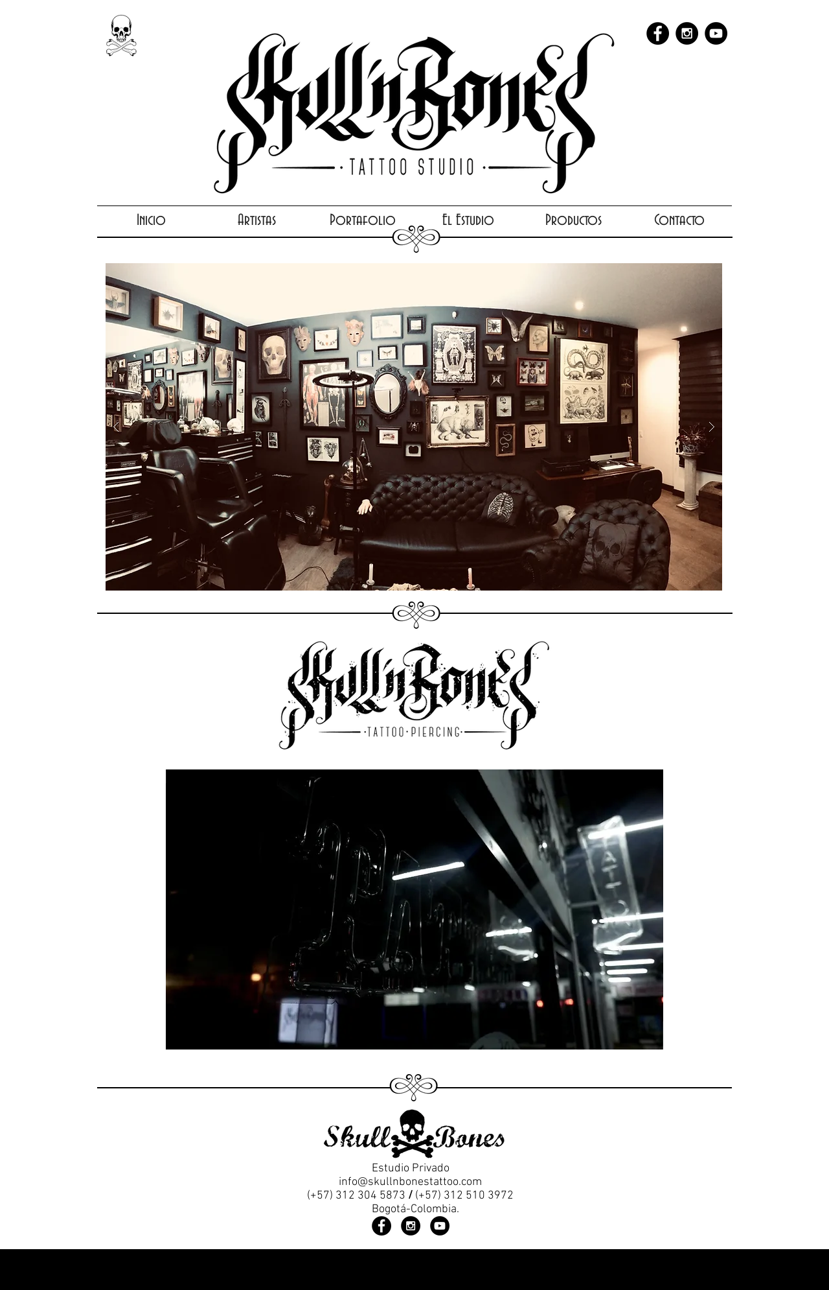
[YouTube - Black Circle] (716, 33)
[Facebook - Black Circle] (657, 33)
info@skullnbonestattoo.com (410, 1182)
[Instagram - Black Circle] (687, 33)
